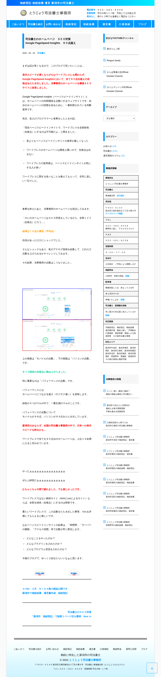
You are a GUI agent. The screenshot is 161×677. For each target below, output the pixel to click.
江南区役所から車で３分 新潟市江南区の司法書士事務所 (118, 424)
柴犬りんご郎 (111, 48)
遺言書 (107, 24)
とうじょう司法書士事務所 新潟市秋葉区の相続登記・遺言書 (118, 509)
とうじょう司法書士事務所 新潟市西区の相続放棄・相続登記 (118, 466)
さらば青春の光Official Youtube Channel (115, 73)
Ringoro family (112, 60)
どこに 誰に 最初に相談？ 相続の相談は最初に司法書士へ (118, 392)
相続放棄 (89, 24)
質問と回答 (131, 649)
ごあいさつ (18, 24)
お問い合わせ (53, 24)
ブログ (142, 24)
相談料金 (117, 649)
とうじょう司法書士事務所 (85, 659)
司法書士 (41, 53)
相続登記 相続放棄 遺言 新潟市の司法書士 (47, 3)
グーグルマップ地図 (114, 214)
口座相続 (124, 24)
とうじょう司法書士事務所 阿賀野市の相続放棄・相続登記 (118, 523)
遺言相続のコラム (111, 155)
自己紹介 (120, 196)
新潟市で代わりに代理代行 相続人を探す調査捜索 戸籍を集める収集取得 (116, 408)
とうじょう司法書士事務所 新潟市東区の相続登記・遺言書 (118, 452)
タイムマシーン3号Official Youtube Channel (117, 88)
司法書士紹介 (35, 24)
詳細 (127, 276)
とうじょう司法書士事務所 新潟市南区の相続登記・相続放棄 (118, 481)
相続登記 (71, 24)
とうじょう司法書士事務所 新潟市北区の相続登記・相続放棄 (118, 495)
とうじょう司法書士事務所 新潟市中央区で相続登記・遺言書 (118, 438)
